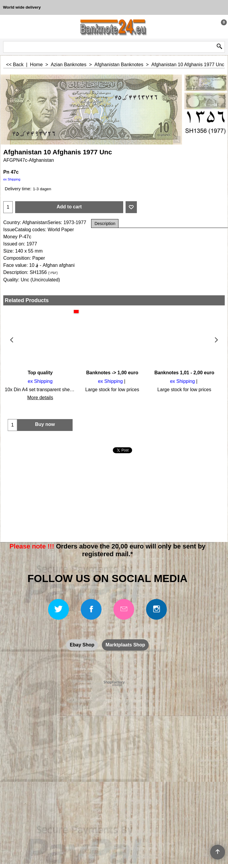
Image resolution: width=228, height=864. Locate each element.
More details (39, 397)
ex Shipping (11, 179)
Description (104, 223)
